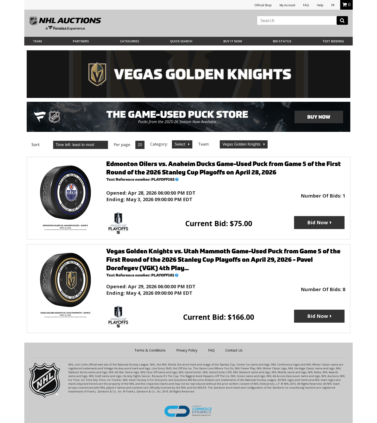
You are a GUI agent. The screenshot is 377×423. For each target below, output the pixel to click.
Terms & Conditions (150, 350)
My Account (287, 5)
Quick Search (181, 41)
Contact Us (234, 350)
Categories (129, 41)
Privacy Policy (186, 350)
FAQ (306, 5)
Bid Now (317, 222)
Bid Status (282, 41)
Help (320, 5)
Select (180, 144)
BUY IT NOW (232, 41)
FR (332, 5)
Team (37, 41)
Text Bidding (333, 41)
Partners (81, 41)
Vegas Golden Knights (242, 144)
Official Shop (263, 5)
